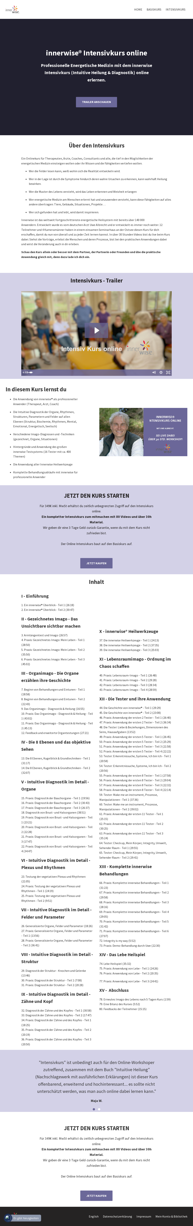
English (94, 1216)
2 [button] (99, 1109)
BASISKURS (154, 9)
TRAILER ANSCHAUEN (96, 102)
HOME (138, 9)
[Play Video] (25, 372)
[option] (96, 1078)
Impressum (143, 1216)
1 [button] (94, 1109)
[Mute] (153, 372)
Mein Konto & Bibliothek (171, 1216)
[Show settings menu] (160, 372)
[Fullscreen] (168, 372)
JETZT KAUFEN (96, 563)
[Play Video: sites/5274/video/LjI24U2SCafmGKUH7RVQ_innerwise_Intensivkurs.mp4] (96, 330)
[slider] (92, 372)
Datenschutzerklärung (117, 1216)
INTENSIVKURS (175, 9)
